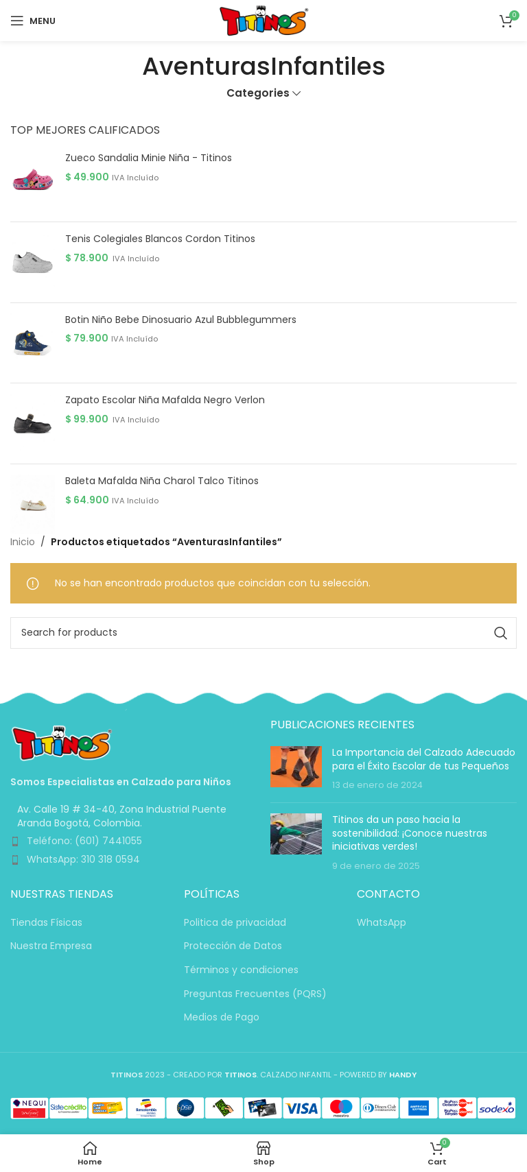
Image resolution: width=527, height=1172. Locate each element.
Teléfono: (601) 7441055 (84, 841)
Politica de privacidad (235, 922)
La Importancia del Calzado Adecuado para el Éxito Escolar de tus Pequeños (423, 759)
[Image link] (61, 742)
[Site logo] (264, 20)
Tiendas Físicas (46, 922)
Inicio (22, 542)
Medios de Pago (221, 1017)
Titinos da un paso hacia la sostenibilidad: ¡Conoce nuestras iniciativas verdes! (409, 833)
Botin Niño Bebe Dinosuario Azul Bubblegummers (180, 319)
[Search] (263, 633)
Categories (258, 93)
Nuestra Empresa (51, 946)
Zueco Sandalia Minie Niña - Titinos (148, 158)
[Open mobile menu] (32, 20)
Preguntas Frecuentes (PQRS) (255, 994)
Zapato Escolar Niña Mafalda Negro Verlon (165, 400)
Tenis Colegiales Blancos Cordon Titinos (160, 239)
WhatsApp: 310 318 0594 (83, 859)
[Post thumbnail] (296, 769)
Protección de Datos (233, 946)
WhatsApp (381, 922)
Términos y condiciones (241, 970)
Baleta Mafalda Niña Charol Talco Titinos (162, 481)
